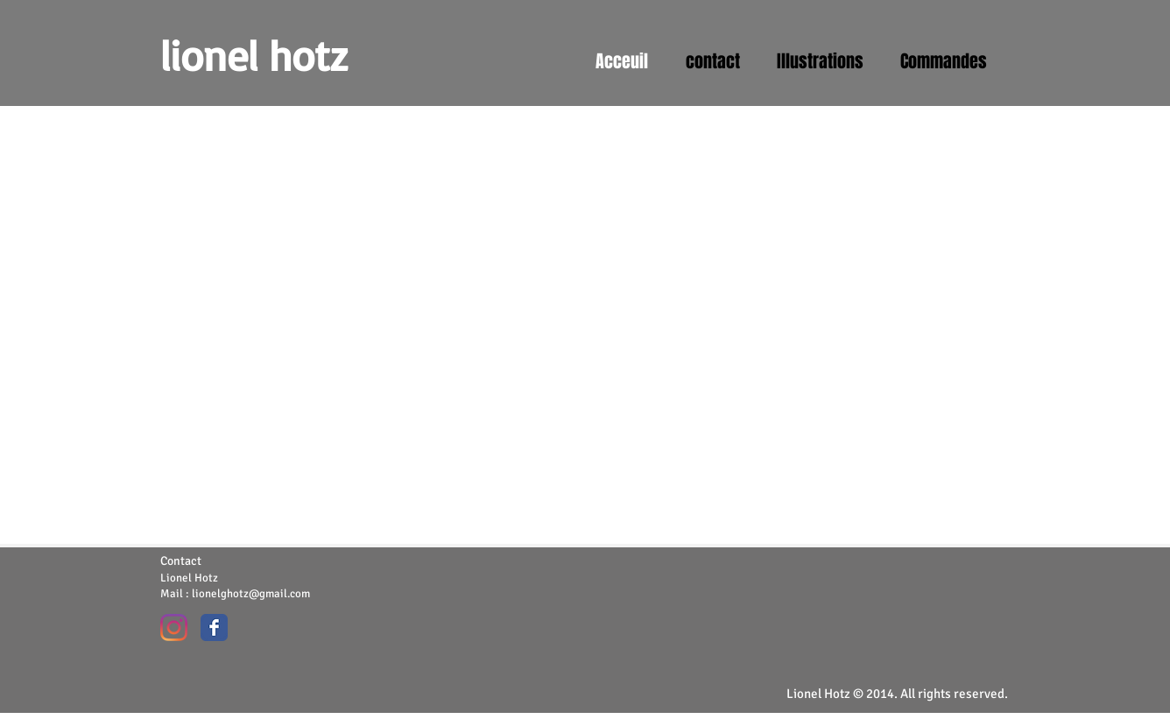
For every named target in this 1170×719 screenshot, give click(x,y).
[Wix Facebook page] (214, 627)
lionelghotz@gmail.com (251, 594)
